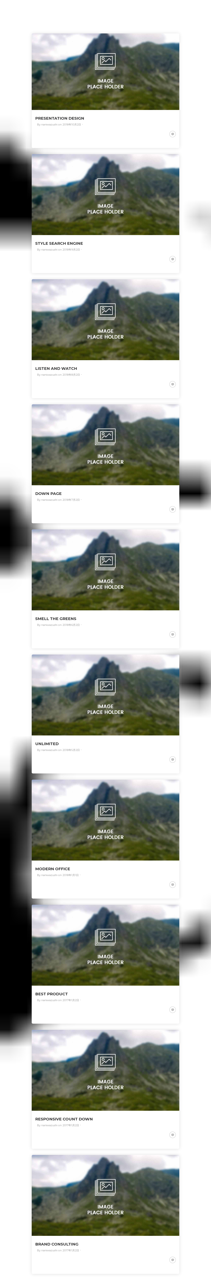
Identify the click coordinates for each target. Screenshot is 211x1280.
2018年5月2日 (71, 750)
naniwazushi (49, 124)
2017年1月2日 (71, 1000)
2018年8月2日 (71, 374)
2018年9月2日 (71, 249)
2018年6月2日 (71, 625)
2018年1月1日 (71, 875)
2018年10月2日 (72, 124)
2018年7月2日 (71, 499)
